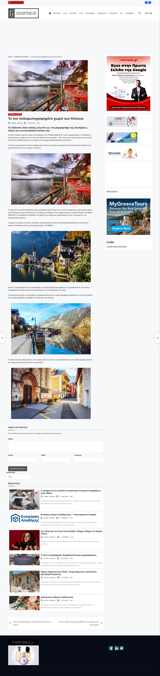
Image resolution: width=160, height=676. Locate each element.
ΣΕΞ (121, 13)
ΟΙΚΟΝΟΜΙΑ (129, 13)
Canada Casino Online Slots (117, 247)
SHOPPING (57, 13)
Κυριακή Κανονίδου (49, 537)
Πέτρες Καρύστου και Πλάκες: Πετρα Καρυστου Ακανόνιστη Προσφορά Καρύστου (69, 572)
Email (43, 455)
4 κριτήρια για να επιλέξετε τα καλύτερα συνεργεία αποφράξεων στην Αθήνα (71, 491)
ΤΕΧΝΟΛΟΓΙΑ (101, 13)
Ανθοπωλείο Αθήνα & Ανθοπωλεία (57, 597)
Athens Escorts (112, 191)
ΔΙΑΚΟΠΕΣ (73, 13)
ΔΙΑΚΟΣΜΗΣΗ (90, 13)
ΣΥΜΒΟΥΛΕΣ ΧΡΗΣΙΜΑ (15, 114)
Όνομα (11, 455)
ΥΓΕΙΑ (65, 13)
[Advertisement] (80, 35)
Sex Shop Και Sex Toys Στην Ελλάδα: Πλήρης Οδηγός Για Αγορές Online (68, 532)
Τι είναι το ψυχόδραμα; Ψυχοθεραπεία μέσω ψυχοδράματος (69, 555)
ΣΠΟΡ (81, 13)
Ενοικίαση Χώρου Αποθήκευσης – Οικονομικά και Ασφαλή (69, 514)
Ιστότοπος (78, 455)
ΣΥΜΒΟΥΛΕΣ (113, 13)
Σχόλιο (11, 439)
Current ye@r (11, 472)
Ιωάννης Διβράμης (16, 123)
